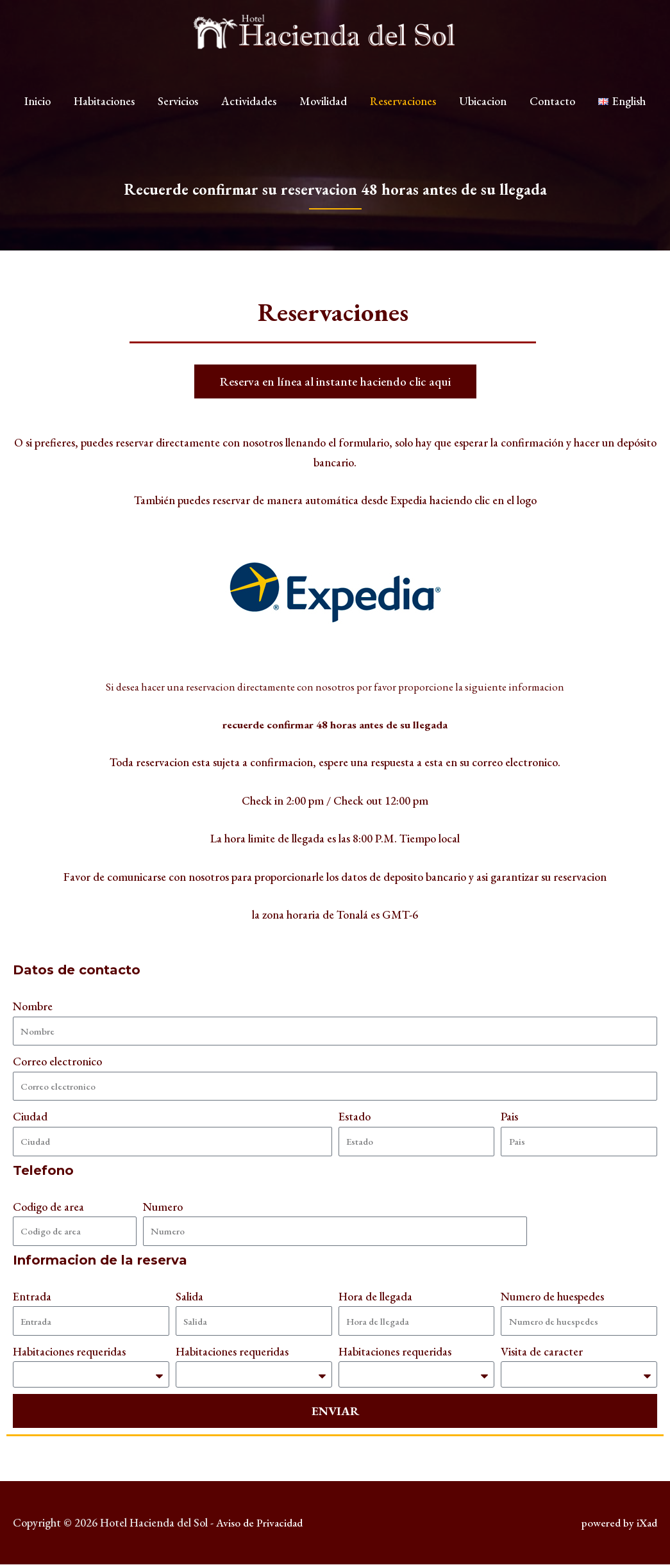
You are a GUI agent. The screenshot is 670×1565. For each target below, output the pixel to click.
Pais (509, 1116)
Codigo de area (48, 1206)
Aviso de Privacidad (261, 1523)
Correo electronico (57, 1061)
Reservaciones (403, 109)
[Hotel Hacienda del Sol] (335, 35)
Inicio (37, 109)
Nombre (33, 1006)
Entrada (32, 1296)
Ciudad (30, 1116)
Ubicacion (483, 109)
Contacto (552, 109)
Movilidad (323, 109)
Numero (163, 1206)
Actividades (248, 109)
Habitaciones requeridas (69, 1351)
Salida (189, 1296)
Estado (355, 1116)
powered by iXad (617, 1523)
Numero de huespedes (552, 1296)
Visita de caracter (542, 1351)
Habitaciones (104, 109)
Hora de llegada (375, 1296)
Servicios (178, 109)
